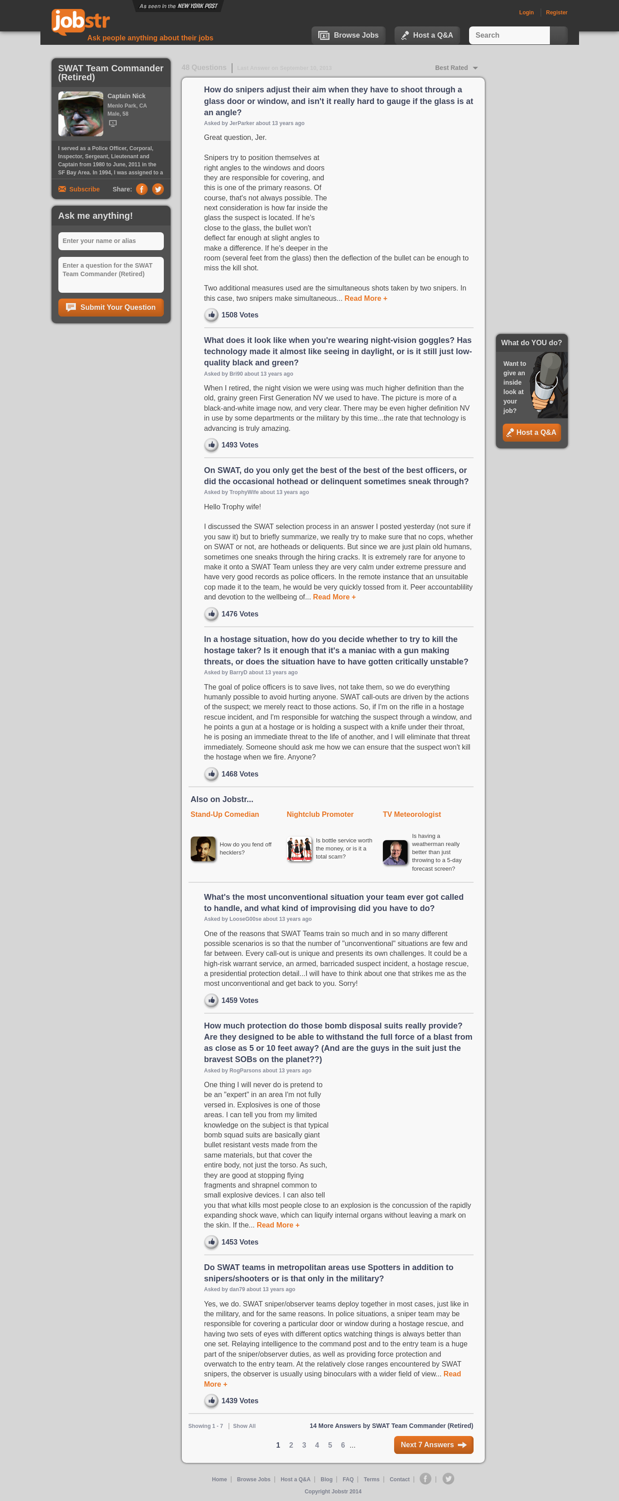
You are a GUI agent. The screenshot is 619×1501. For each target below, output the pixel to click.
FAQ (348, 1479)
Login (526, 12)
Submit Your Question (110, 307)
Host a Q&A (427, 35)
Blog (326, 1479)
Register (556, 12)
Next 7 (434, 1445)
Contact (400, 1479)
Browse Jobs (348, 35)
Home (219, 1479)
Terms (372, 1479)
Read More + (364, 298)
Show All (244, 1426)
